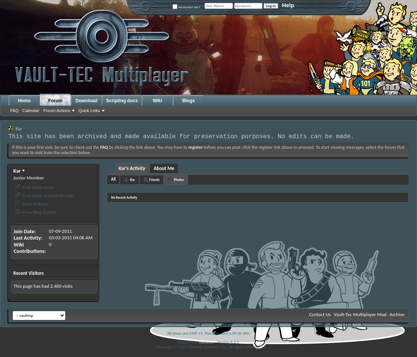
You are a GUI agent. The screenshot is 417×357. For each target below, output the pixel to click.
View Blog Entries (35, 212)
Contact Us (320, 314)
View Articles (31, 204)
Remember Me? (186, 7)
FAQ (14, 110)
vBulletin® (207, 342)
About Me (164, 168)
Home (24, 100)
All (113, 179)
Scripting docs (122, 100)
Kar (132, 180)
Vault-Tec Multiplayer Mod (360, 314)
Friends (154, 180)
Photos (179, 180)
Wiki (157, 100)
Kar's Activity (132, 168)
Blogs (188, 100)
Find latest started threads (44, 195)
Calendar (30, 110)
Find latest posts (35, 187)
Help (288, 5)
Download (86, 100)
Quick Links (89, 110)
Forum (55, 100)
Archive (397, 314)
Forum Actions (57, 110)
